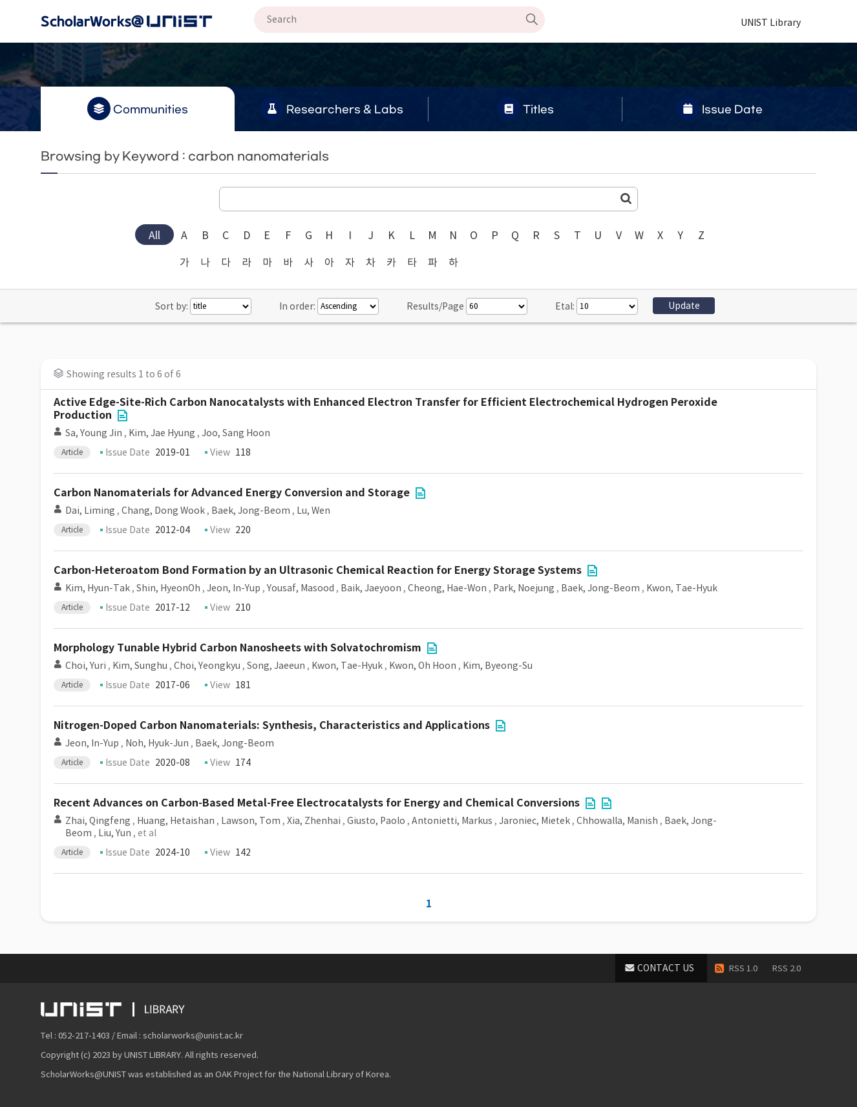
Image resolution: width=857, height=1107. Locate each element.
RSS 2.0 (786, 968)
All (154, 235)
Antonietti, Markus (452, 821)
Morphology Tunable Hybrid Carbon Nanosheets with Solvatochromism (237, 648)
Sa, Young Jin (93, 433)
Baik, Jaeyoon (371, 588)
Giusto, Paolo (376, 821)
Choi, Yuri (85, 665)
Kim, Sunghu (139, 665)
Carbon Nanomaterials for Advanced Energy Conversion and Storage (232, 493)
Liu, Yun (114, 833)
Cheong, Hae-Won (447, 588)
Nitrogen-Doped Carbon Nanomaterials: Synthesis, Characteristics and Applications (272, 725)
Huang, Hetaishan (176, 821)
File (122, 415)
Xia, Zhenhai (314, 821)
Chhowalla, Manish (617, 821)
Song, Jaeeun (276, 665)
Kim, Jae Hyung (162, 433)
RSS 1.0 (743, 968)
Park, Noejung (524, 588)
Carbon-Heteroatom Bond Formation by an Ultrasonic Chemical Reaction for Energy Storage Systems (318, 570)
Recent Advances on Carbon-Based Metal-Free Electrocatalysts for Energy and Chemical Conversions (317, 803)
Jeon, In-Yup (233, 588)
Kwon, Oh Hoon (422, 665)
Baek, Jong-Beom (250, 510)
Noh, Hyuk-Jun (157, 743)
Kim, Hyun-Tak (97, 588)
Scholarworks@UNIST (147, 21)
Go (626, 198)
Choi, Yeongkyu (207, 665)
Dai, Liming (90, 510)
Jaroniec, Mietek (534, 821)
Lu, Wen (313, 510)
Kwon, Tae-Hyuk (681, 588)
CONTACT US (665, 968)
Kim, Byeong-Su (498, 665)
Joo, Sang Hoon (236, 433)
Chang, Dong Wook (163, 510)
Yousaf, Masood (300, 588)
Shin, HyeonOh (168, 588)
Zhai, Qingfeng (98, 821)
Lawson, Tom (250, 821)
